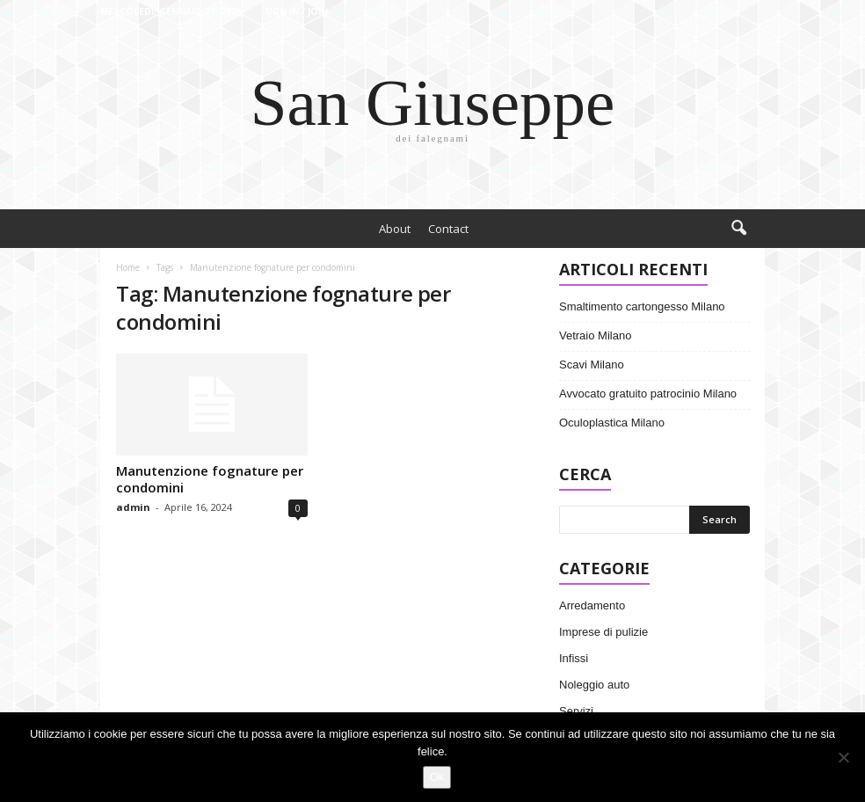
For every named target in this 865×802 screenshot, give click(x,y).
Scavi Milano (591, 364)
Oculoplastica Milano (612, 422)
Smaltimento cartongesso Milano (642, 306)
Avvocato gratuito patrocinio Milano (648, 393)
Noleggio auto (594, 684)
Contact (448, 229)
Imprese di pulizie (603, 631)
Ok (437, 777)
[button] (738, 228)
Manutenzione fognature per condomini (209, 479)
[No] (843, 757)
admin (133, 507)
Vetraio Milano (595, 335)
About (395, 229)
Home (128, 267)
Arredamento (592, 605)
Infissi (573, 658)
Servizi (576, 711)
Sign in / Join (296, 11)
